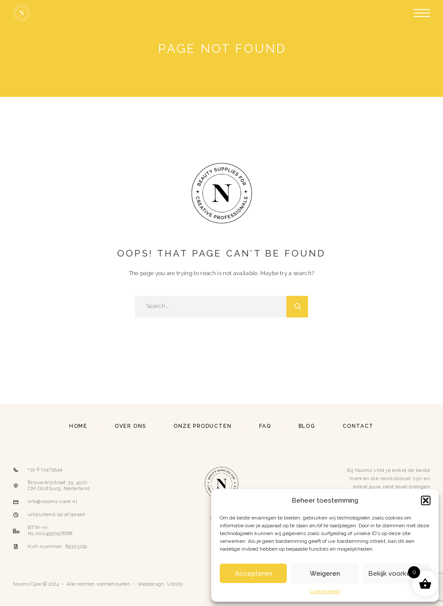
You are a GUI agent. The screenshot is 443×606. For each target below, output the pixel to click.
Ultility (175, 584)
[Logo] (21, 13)
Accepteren (253, 573)
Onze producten (202, 426)
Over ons (130, 426)
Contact (358, 426)
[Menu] (422, 13)
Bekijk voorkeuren (396, 573)
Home (78, 426)
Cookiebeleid (325, 591)
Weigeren (325, 573)
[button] (425, 500)
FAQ (265, 426)
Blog (307, 426)
